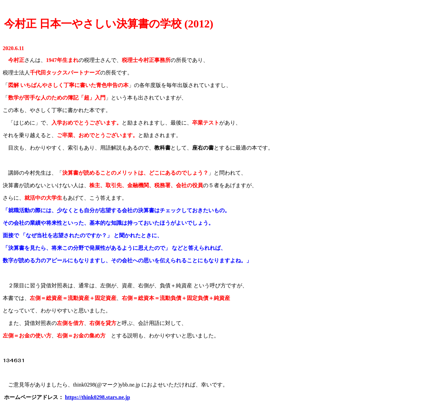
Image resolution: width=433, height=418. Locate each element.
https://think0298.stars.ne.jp (97, 397)
